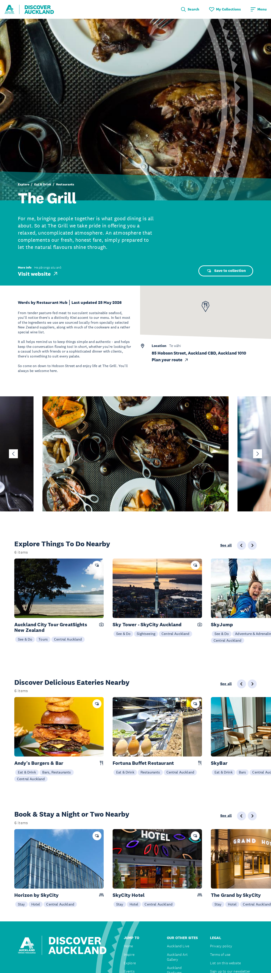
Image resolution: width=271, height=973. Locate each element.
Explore (23, 184)
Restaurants (65, 184)
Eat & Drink (42, 184)
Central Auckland (68, 639)
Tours (43, 639)
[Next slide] (257, 453)
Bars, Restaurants (56, 772)
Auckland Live (178, 946)
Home (128, 946)
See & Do (25, 639)
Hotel (35, 904)
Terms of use (220, 954)
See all (226, 545)
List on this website (225, 963)
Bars (242, 772)
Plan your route (170, 359)
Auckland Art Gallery (177, 957)
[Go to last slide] (13, 453)
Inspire (129, 954)
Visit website (38, 274)
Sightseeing (146, 633)
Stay (21, 904)
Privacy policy (221, 946)
